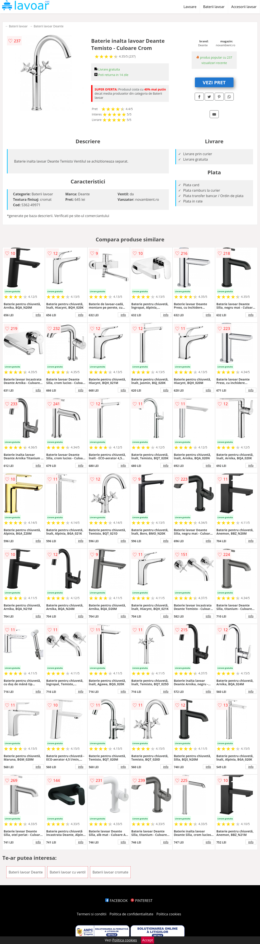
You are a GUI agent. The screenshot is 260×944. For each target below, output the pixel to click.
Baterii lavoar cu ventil (68, 872)
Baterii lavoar (214, 6)
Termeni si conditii (92, 914)
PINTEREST (141, 900)
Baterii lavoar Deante (48, 26)
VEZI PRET (214, 82)
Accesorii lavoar (244, 6)
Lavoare (190, 6)
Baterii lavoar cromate (110, 872)
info (38, 315)
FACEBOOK (116, 900)
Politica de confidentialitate (131, 914)
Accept (147, 940)
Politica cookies (168, 914)
